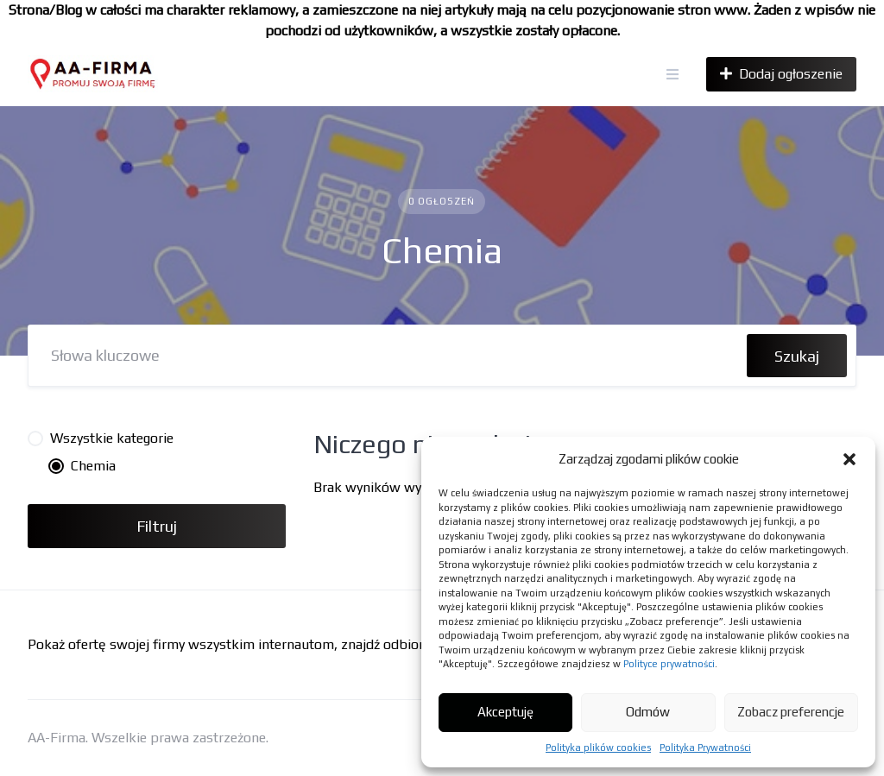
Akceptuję (505, 711)
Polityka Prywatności (705, 747)
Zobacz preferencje (790, 711)
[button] (849, 459)
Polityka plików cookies (598, 747)
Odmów (648, 711)
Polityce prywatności (669, 664)
